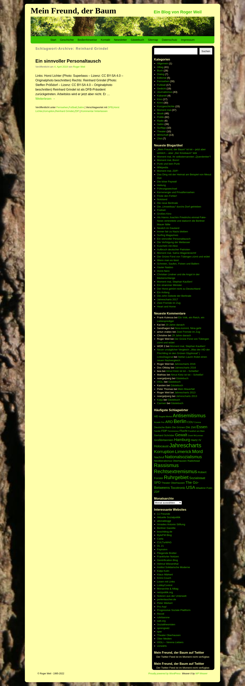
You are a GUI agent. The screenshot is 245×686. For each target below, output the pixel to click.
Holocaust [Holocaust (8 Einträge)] (161, 446)
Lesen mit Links (166, 581)
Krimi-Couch (164, 578)
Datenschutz (169, 39)
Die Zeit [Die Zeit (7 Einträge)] (191, 427)
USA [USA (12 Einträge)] (190, 487)
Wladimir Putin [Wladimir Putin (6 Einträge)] (204, 488)
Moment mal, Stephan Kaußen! (174, 281)
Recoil (160, 613)
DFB (110, 107)
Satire (81, 107)
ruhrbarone (163, 617)
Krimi (160, 102)
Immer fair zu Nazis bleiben (172, 231)
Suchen (206, 51)
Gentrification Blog (167, 560)
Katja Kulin (163, 570)
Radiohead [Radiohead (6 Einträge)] (193, 460)
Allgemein (162, 63)
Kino (159, 99)
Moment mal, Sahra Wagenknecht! (176, 253)
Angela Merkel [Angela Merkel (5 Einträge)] (165, 416)
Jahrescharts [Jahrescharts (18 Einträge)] (185, 445)
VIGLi (160, 381)
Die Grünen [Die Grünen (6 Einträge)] (178, 427)
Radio (160, 120)
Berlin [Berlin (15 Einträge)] (180, 421)
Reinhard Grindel (64, 111)
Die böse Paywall (167, 181)
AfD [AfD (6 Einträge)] (156, 416)
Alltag (160, 67)
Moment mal (164, 110)
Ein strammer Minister (169, 285)
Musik (160, 113)
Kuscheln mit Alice (167, 245)
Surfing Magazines (167, 235)
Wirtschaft (162, 134)
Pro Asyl (162, 606)
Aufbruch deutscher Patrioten (173, 249)
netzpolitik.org (165, 592)
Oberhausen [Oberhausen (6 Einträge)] (180, 460)
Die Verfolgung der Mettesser (173, 242)
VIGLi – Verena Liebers (170, 642)
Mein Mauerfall (186, 389)
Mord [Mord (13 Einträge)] (197, 451)
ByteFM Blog (164, 535)
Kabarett (162, 95)
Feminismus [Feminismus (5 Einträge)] (173, 431)
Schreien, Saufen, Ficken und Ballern (178, 263)
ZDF (76, 111)
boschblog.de (164, 531)
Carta (160, 538)
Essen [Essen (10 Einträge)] (201, 427)
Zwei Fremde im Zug (168, 302)
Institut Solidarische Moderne (173, 567)
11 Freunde (163, 513)
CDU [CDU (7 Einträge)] (190, 422)
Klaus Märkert (165, 574)
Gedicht (161, 88)
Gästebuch (137, 39)
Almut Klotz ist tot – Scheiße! (182, 371)
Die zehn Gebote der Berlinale (174, 295)
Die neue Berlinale (167, 203)
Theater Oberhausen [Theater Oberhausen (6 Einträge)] (173, 482)
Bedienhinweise (87, 39)
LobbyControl (164, 585)
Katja (160, 399)
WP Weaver (201, 673)
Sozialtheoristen (166, 624)
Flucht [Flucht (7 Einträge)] (183, 430)
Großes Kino (164, 213)
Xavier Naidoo (165, 267)
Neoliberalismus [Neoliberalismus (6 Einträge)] (163, 460)
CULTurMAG (164, 542)
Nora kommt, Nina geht (188, 328)
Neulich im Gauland (168, 228)
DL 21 (160, 545)
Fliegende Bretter (167, 553)
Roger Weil (79, 66)
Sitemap (153, 39)
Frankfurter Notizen (168, 556)
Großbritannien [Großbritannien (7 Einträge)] (163, 440)
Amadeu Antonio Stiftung (171, 524)
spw (159, 631)
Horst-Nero (163, 271)
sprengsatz (163, 628)
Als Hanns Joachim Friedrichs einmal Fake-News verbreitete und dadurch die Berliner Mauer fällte (181, 221)
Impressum (188, 39)
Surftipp (161, 127)
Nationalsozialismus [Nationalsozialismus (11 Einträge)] (183, 456)
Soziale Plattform (181, 610)
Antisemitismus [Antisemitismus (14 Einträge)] (189, 415)
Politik (160, 117)
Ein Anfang (163, 292)
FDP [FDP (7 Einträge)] (164, 430)
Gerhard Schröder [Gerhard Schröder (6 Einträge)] (164, 435)
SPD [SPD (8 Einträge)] (157, 482)
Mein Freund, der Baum (73, 10)
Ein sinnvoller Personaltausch (68, 61)
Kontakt (105, 39)
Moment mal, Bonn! (168, 160)
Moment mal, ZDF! (167, 170)
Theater (161, 131)
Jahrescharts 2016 (185, 364)
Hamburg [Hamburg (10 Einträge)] (182, 440)
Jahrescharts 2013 (185, 392)
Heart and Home (166, 306)
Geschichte (67, 39)
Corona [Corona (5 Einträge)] (197, 422)
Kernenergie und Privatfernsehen (176, 192)
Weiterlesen (45, 98)
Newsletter (120, 39)
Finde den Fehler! (167, 195)
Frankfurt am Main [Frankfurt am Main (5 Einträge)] (196, 431)
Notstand (162, 199)
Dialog (160, 74)
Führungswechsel (167, 188)
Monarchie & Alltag (167, 588)
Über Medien (164, 638)
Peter (160, 603)
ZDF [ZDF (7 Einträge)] (157, 491)
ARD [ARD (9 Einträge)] (169, 422)
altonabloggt (164, 520)
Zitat (159, 138)
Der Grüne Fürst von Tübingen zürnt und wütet (183, 256)
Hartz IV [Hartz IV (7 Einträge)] (196, 440)
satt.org (161, 620)
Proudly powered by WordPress (164, 673)
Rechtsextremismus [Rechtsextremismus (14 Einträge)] (175, 471)
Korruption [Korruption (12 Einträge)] (164, 451)
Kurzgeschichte (166, 106)
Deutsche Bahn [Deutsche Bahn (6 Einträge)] (163, 427)
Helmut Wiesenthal (168, 563)
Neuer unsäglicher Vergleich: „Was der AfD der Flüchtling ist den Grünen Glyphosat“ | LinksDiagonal (183, 353)
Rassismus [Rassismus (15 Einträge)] (166, 465)
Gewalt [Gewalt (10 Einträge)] (181, 435)
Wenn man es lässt (168, 260)
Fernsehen (62, 107)
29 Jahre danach (175, 324)
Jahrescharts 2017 (167, 299)
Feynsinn (162, 549)
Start (53, 39)
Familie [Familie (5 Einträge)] (157, 431)
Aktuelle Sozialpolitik (168, 517)
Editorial (161, 77)
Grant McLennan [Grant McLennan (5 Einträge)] (195, 435)
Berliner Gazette (166, 528)
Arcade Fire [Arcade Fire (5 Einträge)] (159, 422)
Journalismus (164, 92)
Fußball (73, 107)
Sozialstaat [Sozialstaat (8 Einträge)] (197, 478)
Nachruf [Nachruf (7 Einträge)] (159, 457)
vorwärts (162, 645)
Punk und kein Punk (168, 163)
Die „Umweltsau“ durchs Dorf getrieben (179, 206)
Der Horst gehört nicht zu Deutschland (178, 288)
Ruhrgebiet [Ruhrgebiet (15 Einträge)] (176, 477)
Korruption (49, 111)
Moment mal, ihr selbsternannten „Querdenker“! (184, 156)
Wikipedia (162, 167)
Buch (160, 70)
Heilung (161, 185)
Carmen (161, 403)
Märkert (168, 603)
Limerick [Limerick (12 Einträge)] (183, 451)
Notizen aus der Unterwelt (171, 596)
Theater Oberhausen (169, 635)
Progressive (164, 610)
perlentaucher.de (166, 599)
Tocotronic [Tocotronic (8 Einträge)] (178, 488)
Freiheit (161, 210)
